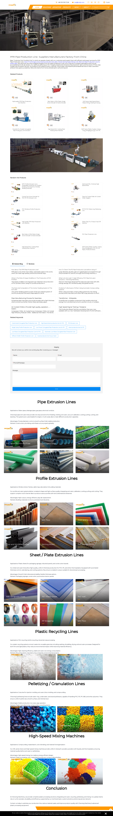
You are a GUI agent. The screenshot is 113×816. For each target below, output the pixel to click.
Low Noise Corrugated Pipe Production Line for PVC (26, 306)
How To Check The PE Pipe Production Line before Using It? (78, 244)
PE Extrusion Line (73, 298)
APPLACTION (56, 7)
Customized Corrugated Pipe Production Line (24, 298)
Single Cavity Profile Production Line (22, 302)
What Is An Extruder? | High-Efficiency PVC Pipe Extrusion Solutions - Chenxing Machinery (77, 253)
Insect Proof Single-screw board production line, (39, 62)
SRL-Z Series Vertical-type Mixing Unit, (67, 62)
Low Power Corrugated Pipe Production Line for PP (50, 302)
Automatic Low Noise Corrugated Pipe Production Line (60, 306)
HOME (37, 7)
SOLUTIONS (47, 7)
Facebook (59, 799)
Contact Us (46, 799)
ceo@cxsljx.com (79, 2)
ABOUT (86, 7)
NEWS (76, 7)
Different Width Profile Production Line (23, 311)
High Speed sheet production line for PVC (52, 298)
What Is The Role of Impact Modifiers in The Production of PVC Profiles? (31, 253)
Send (56, 364)
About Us (45, 801)
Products (59, 796)
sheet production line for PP (76, 302)
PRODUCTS (67, 7)
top (110, 810)
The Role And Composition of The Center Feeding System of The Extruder (31, 263)
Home (44, 796)
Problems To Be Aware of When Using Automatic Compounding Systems (79, 263)
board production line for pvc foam (47, 311)
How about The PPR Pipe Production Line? (25, 244)
